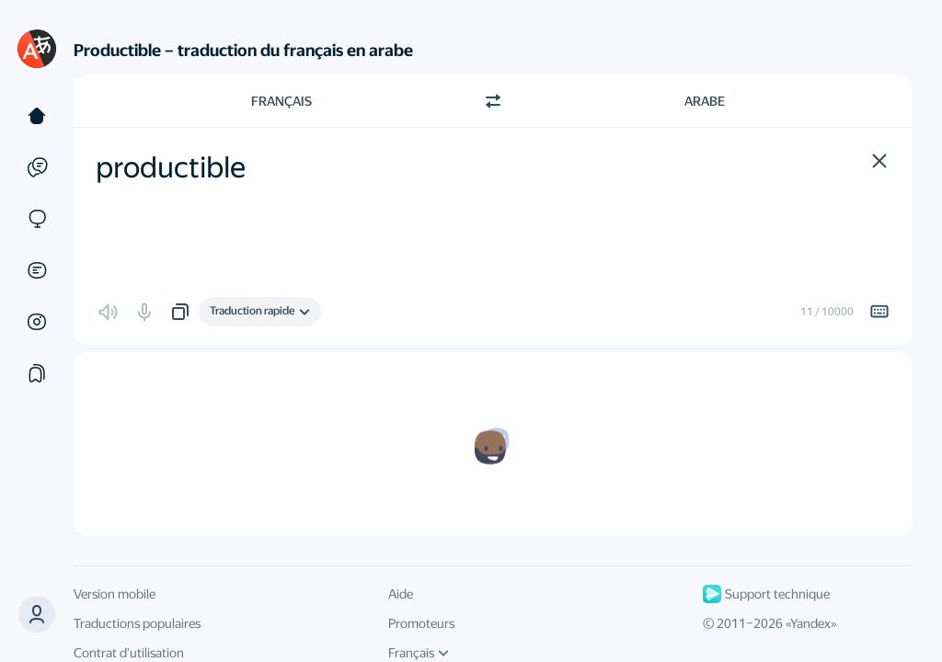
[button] (36, 614)
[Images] (36, 321)
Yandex (810, 623)
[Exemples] (36, 167)
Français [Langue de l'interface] (418, 652)
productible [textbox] (171, 167)
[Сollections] (36, 373)
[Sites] (36, 218)
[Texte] (36, 115)
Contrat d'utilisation (129, 652)
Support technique (766, 594)
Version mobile (114, 594)
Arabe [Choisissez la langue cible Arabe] (704, 101)
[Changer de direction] (493, 101)
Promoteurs (421, 623)
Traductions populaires (137, 623)
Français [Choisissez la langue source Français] (281, 101)
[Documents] (36, 270)
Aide (400, 594)
